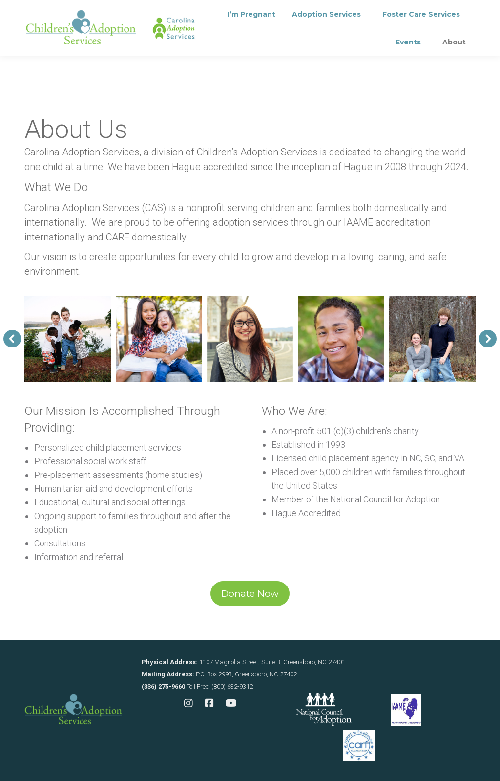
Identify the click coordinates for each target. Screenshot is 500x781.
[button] (12, 338)
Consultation (162, 12)
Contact (225, 12)
